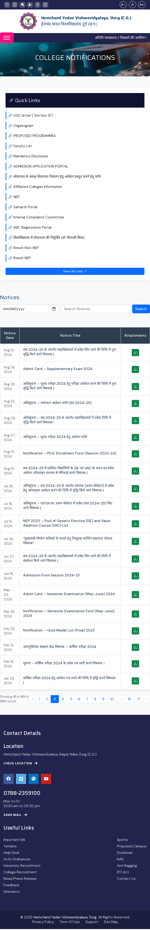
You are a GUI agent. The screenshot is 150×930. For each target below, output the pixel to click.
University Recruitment (22, 866)
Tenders (10, 847)
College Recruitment (20, 873)
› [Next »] (146, 699)
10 (112, 699)
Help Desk (11, 853)
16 (129, 699)
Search (141, 309)
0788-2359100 (21, 794)
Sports (122, 840)
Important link (14, 840)
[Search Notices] (96, 309)
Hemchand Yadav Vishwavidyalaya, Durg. (65, 918)
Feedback (11, 886)
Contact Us (126, 879)
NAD (120, 860)
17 (138, 699)
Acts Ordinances (17, 860)
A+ (142, 4)
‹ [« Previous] (32, 699)
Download (124, 853)
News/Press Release (20, 879)
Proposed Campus (132, 847)
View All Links (75, 272)
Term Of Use (69, 923)
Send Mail (15, 815)
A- (123, 4)
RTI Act (123, 873)
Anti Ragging (127, 866)
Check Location (20, 764)
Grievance (11, 892)
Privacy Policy (43, 923)
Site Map (111, 923)
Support (91, 923)
